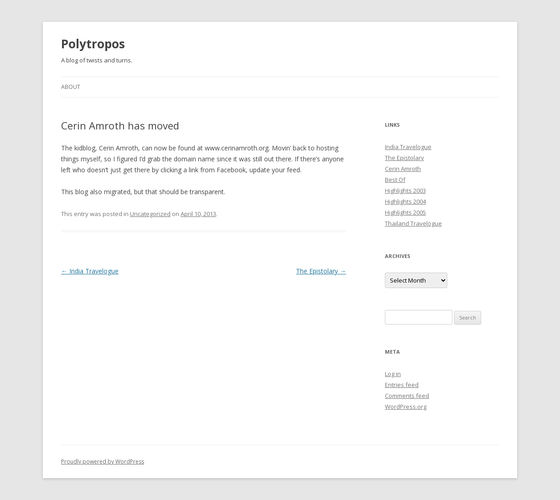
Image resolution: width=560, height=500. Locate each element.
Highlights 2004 (405, 201)
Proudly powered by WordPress (102, 461)
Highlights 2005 (405, 212)
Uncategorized (150, 214)
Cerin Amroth (403, 169)
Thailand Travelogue (413, 223)
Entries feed (402, 385)
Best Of (395, 179)
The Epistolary (321, 271)
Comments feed (407, 396)
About (70, 87)
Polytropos (93, 44)
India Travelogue (90, 271)
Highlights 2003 (405, 190)
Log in (393, 374)
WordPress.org (405, 406)
